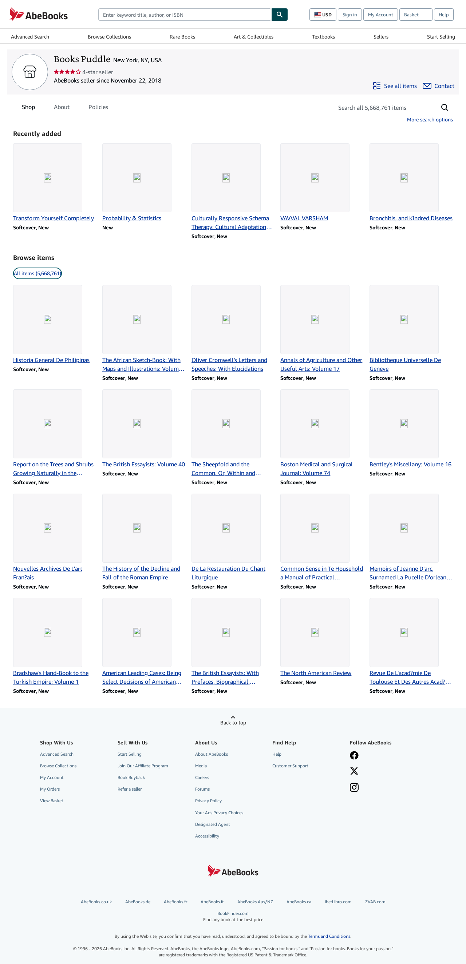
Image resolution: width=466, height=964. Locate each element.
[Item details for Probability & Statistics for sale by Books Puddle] (144, 182)
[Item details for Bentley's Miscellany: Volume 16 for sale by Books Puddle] (411, 429)
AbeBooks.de (137, 901)
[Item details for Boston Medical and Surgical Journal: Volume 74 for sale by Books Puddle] (322, 433)
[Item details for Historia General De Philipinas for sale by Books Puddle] (54, 324)
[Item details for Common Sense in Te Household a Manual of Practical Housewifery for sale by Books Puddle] (322, 538)
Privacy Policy (208, 800)
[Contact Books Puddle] (438, 85)
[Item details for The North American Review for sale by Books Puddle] (322, 637)
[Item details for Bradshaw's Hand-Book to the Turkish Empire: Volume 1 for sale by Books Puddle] (54, 642)
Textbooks (323, 36)
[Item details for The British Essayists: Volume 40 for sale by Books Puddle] (144, 429)
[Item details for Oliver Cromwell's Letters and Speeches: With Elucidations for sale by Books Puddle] (233, 329)
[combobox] (184, 14)
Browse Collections (109, 36)
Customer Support (290, 765)
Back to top (233, 722)
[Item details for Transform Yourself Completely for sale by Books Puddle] (54, 182)
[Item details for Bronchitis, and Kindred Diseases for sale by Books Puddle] (411, 182)
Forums (202, 789)
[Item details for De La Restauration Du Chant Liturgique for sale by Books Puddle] (233, 538)
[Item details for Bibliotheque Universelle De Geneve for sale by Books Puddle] (411, 329)
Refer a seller (130, 789)
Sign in (350, 14)
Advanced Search (30, 36)
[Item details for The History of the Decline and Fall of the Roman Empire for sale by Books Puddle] (144, 538)
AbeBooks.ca (299, 901)
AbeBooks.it (212, 901)
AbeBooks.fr (175, 901)
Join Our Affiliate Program (143, 765)
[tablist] (65, 106)
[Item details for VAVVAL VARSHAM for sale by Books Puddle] (322, 182)
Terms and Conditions (329, 936)
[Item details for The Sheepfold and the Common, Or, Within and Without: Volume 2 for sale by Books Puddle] (233, 433)
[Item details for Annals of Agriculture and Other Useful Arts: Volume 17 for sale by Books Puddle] (322, 329)
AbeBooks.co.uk (96, 901)
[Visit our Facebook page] (354, 756)
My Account (380, 14)
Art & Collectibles (253, 36)
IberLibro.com (338, 901)
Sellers (381, 36)
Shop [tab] (28, 108)
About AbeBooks (211, 754)
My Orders (50, 789)
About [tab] (61, 108)
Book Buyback (131, 777)
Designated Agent (212, 824)
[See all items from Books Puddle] (394, 85)
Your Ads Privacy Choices (219, 812)
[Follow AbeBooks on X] (354, 772)
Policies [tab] (98, 108)
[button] (445, 107)
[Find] (280, 14)
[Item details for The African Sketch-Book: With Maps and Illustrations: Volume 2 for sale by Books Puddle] (144, 329)
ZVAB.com (375, 901)
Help (444, 14)
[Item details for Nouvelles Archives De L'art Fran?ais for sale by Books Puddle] (54, 538)
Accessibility (207, 836)
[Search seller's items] (378, 107)
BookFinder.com (233, 917)
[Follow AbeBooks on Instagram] (354, 788)
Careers (202, 777)
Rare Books (182, 36)
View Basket (51, 800)
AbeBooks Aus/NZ (255, 901)
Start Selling (441, 36)
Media (201, 765)
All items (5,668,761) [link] (37, 273)
